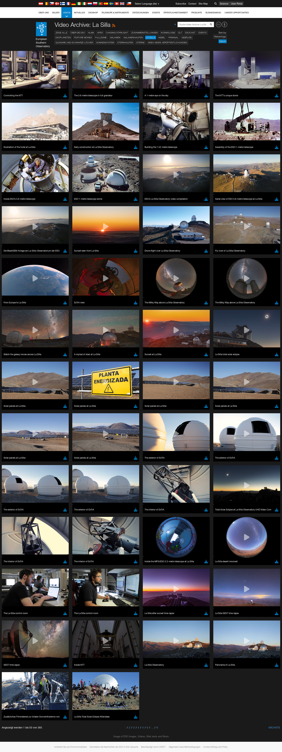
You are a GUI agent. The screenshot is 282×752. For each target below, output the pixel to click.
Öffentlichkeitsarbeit (175, 12)
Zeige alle (61, 32)
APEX (100, 32)
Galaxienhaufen (133, 37)
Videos (66, 14)
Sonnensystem (105, 42)
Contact (192, 3)
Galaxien (115, 37)
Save (39, 522)
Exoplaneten (63, 37)
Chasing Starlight (117, 32)
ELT (180, 32)
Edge (41, 462)
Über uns (43, 12)
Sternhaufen (125, 42)
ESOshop (93, 12)
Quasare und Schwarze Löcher (74, 42)
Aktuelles (79, 12)
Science (224, 3)
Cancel (57, 522)
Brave (42, 455)
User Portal (236, 3)
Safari (42, 469)
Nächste (274, 727)
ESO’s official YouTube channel (112, 393)
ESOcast (190, 32)
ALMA (91, 32)
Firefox (42, 465)
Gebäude (187, 37)
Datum (222, 41)
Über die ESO (77, 32)
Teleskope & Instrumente (115, 12)
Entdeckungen (141, 12)
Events (156, 12)
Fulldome (101, 37)
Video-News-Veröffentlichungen (167, 42)
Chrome (43, 459)
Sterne (140, 42)
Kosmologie (168, 32)
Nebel (161, 37)
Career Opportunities (237, 12)
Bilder (56, 12)
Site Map (203, 3)
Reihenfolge (220, 36)
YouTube (36, 393)
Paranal (173, 37)
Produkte (196, 12)
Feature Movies (83, 37)
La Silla (150, 37)
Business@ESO (213, 12)
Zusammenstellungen (144, 32)
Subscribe (181, 3)
